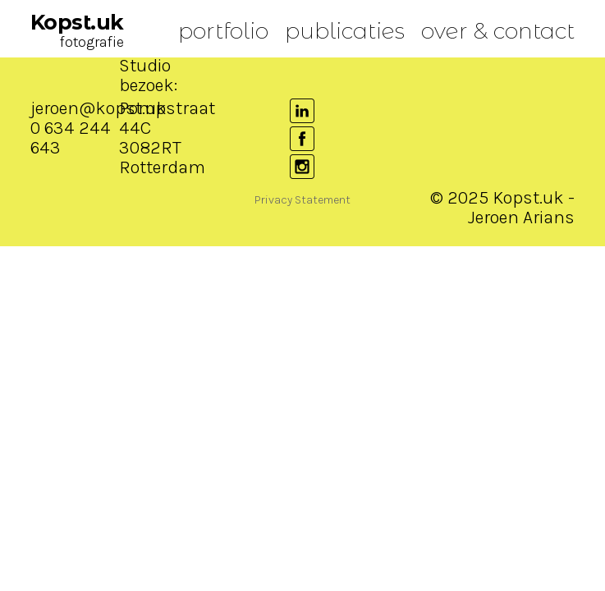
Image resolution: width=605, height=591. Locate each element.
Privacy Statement (302, 200)
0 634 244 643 (70, 137)
